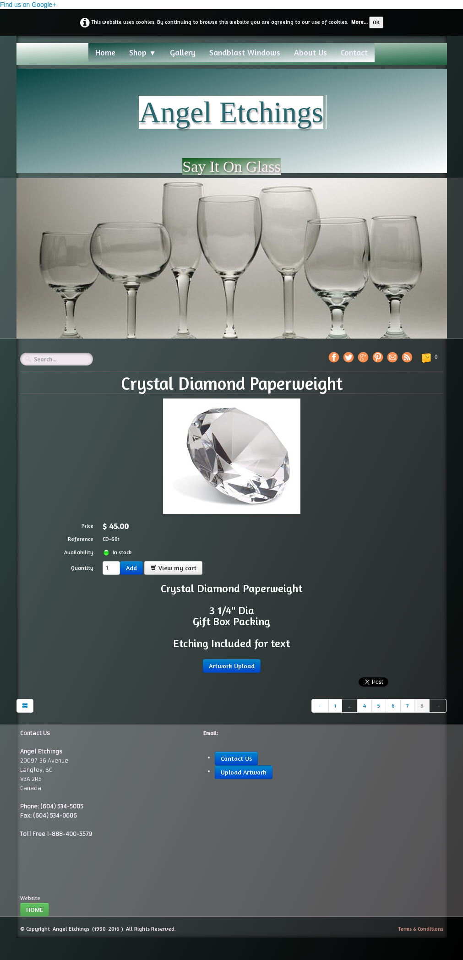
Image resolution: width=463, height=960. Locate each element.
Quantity (82, 567)
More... (359, 21)
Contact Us (236, 758)
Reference (80, 538)
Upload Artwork (244, 772)
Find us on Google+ (28, 4)
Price (87, 525)
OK (376, 22)
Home (105, 52)
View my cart (173, 568)
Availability (78, 552)
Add (131, 568)
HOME (34, 909)
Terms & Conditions (420, 928)
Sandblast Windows (244, 52)
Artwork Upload (232, 666)
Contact (354, 52)
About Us (310, 52)
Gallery (183, 52)
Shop (142, 52)
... (350, 705)
